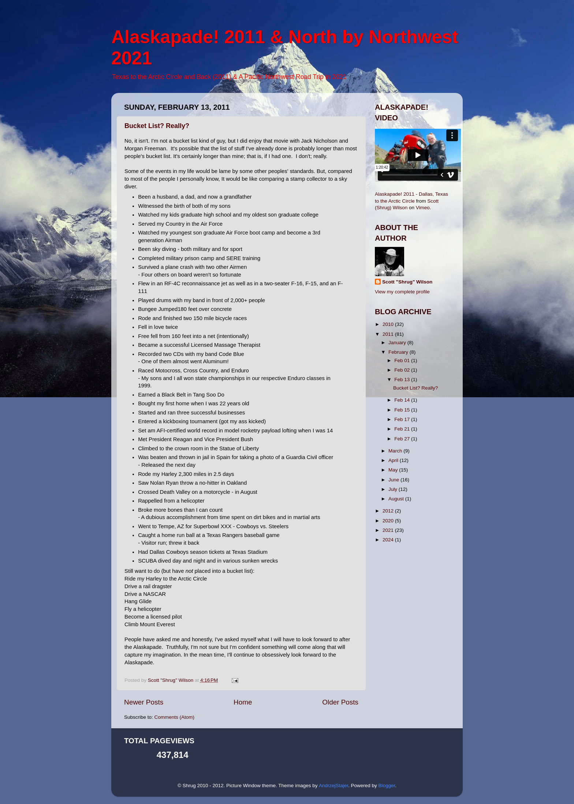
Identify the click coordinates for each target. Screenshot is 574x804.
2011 (389, 334)
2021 (389, 530)
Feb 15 (402, 410)
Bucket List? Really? (156, 125)
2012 (389, 511)
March (395, 451)
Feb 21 (402, 429)
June (394, 479)
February (399, 352)
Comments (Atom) (174, 717)
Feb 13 (402, 379)
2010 (389, 324)
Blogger (386, 785)
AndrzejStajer (333, 785)
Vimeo (423, 207)
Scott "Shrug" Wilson (407, 282)
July (393, 489)
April (394, 460)
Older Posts (340, 702)
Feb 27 (402, 439)
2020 (389, 520)
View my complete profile (402, 291)
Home (243, 702)
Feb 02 (402, 370)
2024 (389, 539)
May (393, 470)
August (396, 498)
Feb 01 (402, 360)
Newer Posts (143, 702)
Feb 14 (402, 400)
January (397, 342)
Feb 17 (402, 419)
